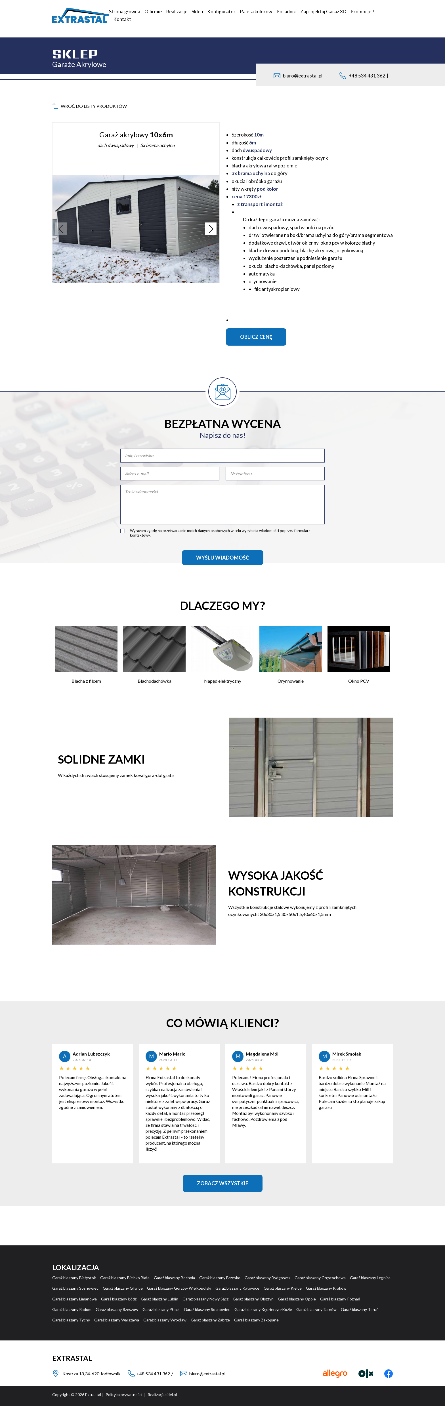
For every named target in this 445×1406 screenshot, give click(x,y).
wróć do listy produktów (89, 106)
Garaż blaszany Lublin (159, 1298)
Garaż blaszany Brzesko (219, 1277)
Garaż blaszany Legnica (370, 1277)
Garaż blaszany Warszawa (116, 1319)
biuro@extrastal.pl (298, 75)
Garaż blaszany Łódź (119, 1298)
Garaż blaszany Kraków (326, 1288)
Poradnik (286, 11)
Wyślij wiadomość (222, 557)
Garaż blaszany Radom (71, 1309)
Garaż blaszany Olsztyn (253, 1298)
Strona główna (124, 11)
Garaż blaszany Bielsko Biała (125, 1277)
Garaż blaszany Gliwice (123, 1288)
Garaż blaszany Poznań (340, 1298)
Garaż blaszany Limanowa (74, 1298)
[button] (211, 228)
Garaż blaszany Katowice (237, 1288)
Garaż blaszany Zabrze (210, 1319)
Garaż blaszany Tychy (71, 1319)
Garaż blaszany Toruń (360, 1309)
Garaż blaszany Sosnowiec (75, 1288)
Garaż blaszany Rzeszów (117, 1309)
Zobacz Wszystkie (222, 1183)
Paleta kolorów (256, 11)
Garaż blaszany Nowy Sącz (205, 1298)
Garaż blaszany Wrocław (164, 1319)
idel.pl (172, 1394)
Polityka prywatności (124, 1394)
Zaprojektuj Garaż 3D (323, 11)
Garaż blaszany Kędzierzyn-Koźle (263, 1309)
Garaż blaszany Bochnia (174, 1277)
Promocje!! (362, 11)
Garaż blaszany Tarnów (316, 1309)
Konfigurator (221, 11)
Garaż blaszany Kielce (283, 1288)
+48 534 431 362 (367, 76)
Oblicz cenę (256, 337)
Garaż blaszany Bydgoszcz (267, 1277)
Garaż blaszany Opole (297, 1298)
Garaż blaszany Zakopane (256, 1319)
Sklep (197, 11)
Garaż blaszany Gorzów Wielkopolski (179, 1288)
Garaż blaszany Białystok (74, 1277)
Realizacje (176, 11)
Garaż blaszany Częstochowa (320, 1277)
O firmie (153, 11)
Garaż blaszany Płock (161, 1309)
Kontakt (122, 19)
